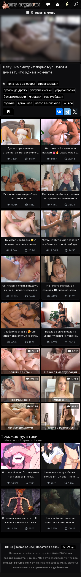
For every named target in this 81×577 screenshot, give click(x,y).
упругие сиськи (41, 90)
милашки (35, 97)
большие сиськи (15, 97)
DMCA (9, 547)
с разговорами (48, 84)
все (68, 103)
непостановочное (47, 103)
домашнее (25, 103)
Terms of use (24, 547)
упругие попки (65, 90)
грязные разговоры (21, 84)
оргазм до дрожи (15, 90)
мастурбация (53, 97)
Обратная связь (47, 547)
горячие (9, 103)
